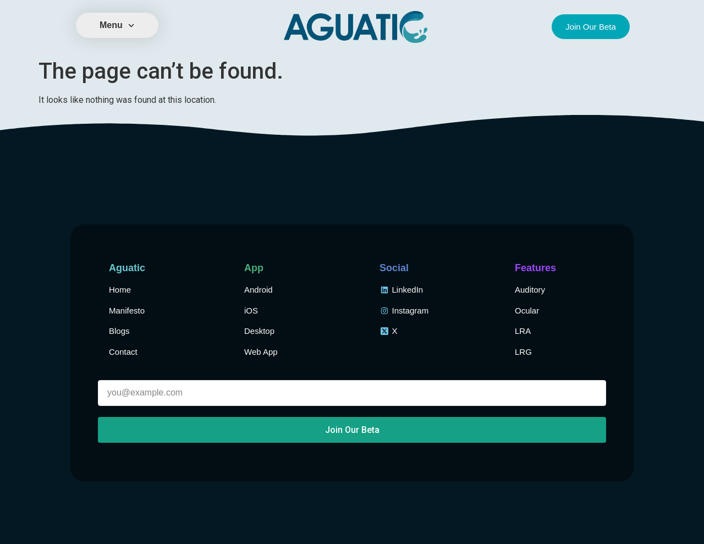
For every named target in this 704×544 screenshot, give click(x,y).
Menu (117, 25)
